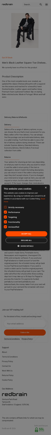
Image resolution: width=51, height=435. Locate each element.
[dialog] (25, 217)
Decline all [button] (26, 240)
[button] (25, 246)
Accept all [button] (26, 234)
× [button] (46, 188)
